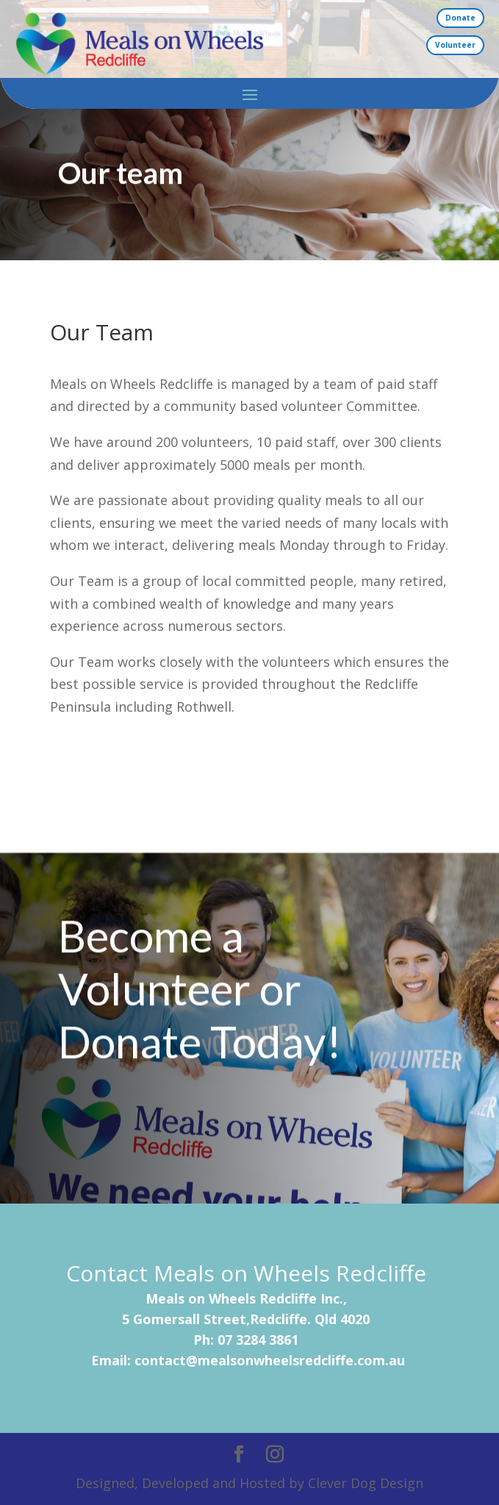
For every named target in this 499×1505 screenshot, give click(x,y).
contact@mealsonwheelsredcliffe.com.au (269, 1360)
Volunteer (455, 45)
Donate (460, 17)
